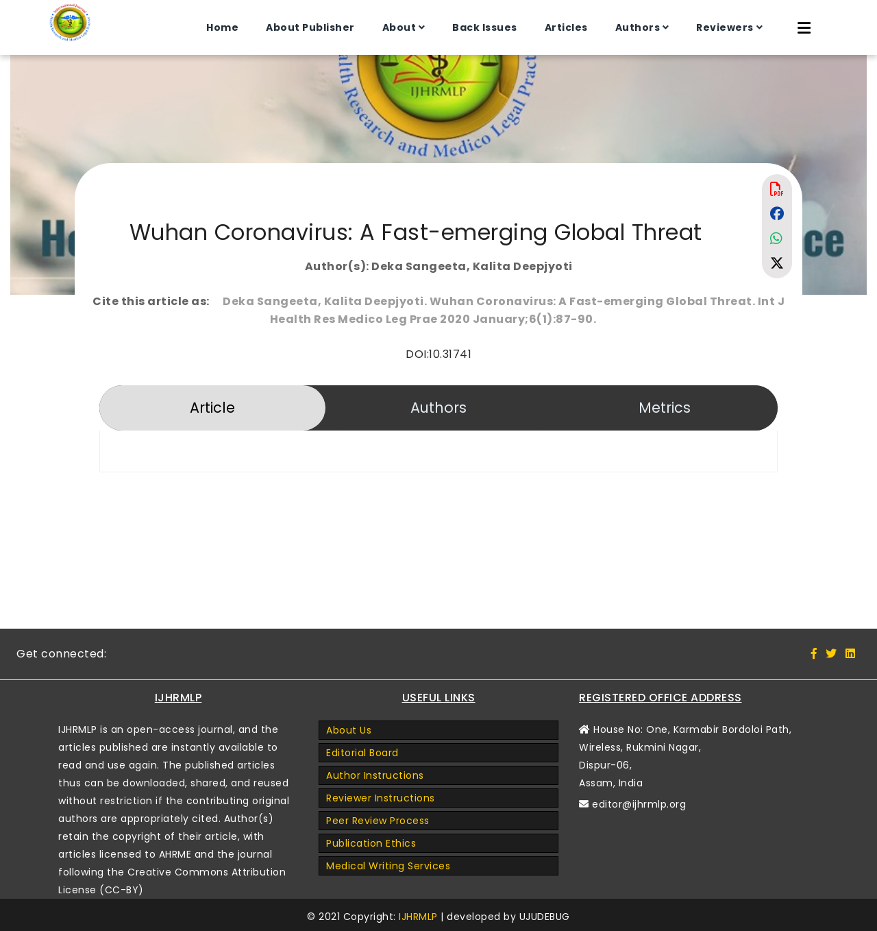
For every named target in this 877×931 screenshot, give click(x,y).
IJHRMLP (418, 916)
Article (212, 408)
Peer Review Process (378, 820)
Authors (637, 27)
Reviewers (725, 27)
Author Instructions (375, 775)
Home (222, 27)
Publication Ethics (371, 843)
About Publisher (310, 27)
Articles (566, 27)
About (399, 27)
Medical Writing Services (388, 866)
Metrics (665, 408)
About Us (348, 730)
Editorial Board (362, 753)
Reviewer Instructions (380, 798)
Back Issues (484, 27)
